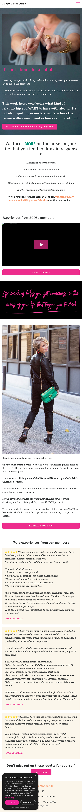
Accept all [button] (12, 802)
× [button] (35, 776)
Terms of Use (49, 802)
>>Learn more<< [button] (41, 272)
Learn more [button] (41, 772)
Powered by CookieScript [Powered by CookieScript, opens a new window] (20, 807)
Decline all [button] (28, 802)
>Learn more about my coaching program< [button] (29, 126)
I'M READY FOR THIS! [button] (41, 525)
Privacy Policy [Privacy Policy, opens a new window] (9, 798)
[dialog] (20, 791)
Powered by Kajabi (41, 806)
